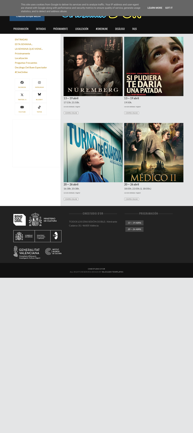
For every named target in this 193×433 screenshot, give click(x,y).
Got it (169, 7)
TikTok (39, 109)
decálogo (120, 29)
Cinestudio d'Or (96, 269)
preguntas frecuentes (26, 62)
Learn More (155, 7)
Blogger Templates (112, 272)
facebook (22, 84)
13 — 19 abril (134, 222)
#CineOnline (102, 29)
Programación (20, 29)
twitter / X (22, 96)
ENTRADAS (21, 39)
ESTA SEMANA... (24, 44)
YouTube (22, 109)
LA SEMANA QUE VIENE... (29, 48)
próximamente (60, 29)
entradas (41, 29)
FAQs (134, 29)
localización (81, 29)
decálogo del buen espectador (31, 67)
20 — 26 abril (134, 229)
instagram (39, 84)
